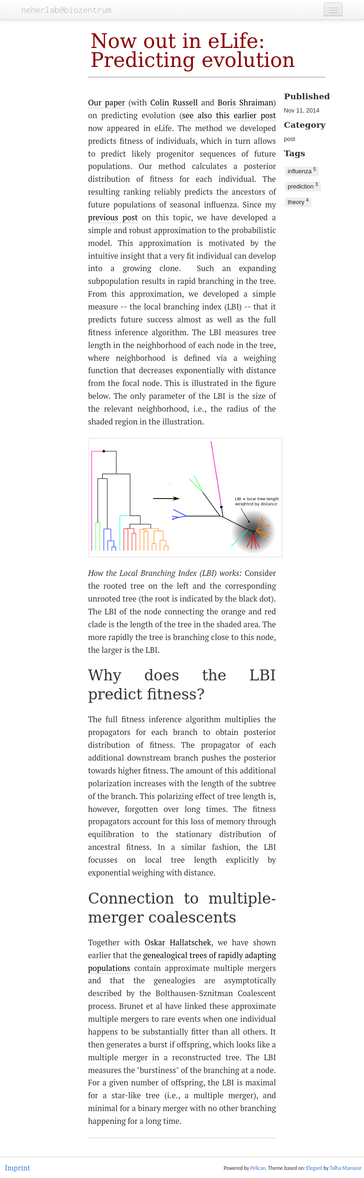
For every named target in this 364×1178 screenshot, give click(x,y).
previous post (113, 217)
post (289, 139)
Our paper (106, 102)
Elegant (314, 1168)
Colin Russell (174, 102)
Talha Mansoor (346, 1168)
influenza (302, 171)
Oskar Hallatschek (178, 942)
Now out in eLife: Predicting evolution (193, 50)
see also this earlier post (229, 115)
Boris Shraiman (245, 102)
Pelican (257, 1168)
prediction (303, 186)
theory (298, 202)
